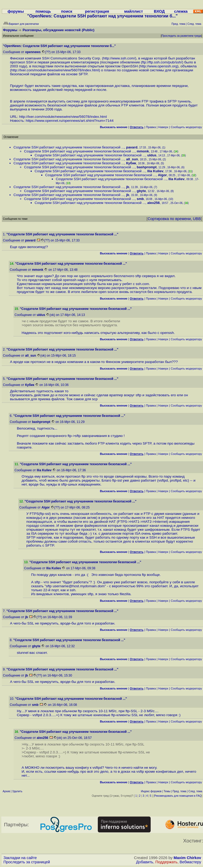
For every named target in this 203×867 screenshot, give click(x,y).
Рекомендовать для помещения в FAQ (178, 795)
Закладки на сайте (20, 858)
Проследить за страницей (26, 862)
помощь (43, 11)
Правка (151, 127)
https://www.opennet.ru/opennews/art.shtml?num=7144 (69, 121)
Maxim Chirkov (187, 858)
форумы (15, 11)
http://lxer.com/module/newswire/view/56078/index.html (55, 70)
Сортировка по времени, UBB (174, 219)
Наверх (163, 127)
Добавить (144, 862)
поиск (66, 11)
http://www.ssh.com (118, 58)
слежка (181, 11)
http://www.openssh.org (158, 66)
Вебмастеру (190, 862)
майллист (133, 11)
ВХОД (159, 11)
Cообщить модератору (186, 127)
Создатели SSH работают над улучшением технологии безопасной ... (68, 147)
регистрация (97, 11)
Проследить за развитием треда (181, 35)
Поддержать (166, 862)
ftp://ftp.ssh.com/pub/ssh (161, 62)
